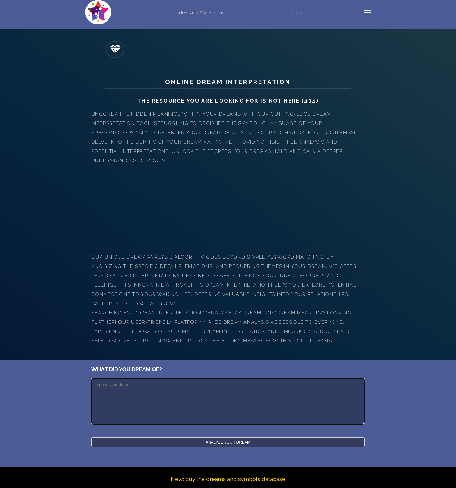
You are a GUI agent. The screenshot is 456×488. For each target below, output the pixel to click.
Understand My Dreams (198, 12)
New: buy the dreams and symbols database (228, 479)
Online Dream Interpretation (228, 81)
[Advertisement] (228, 209)
